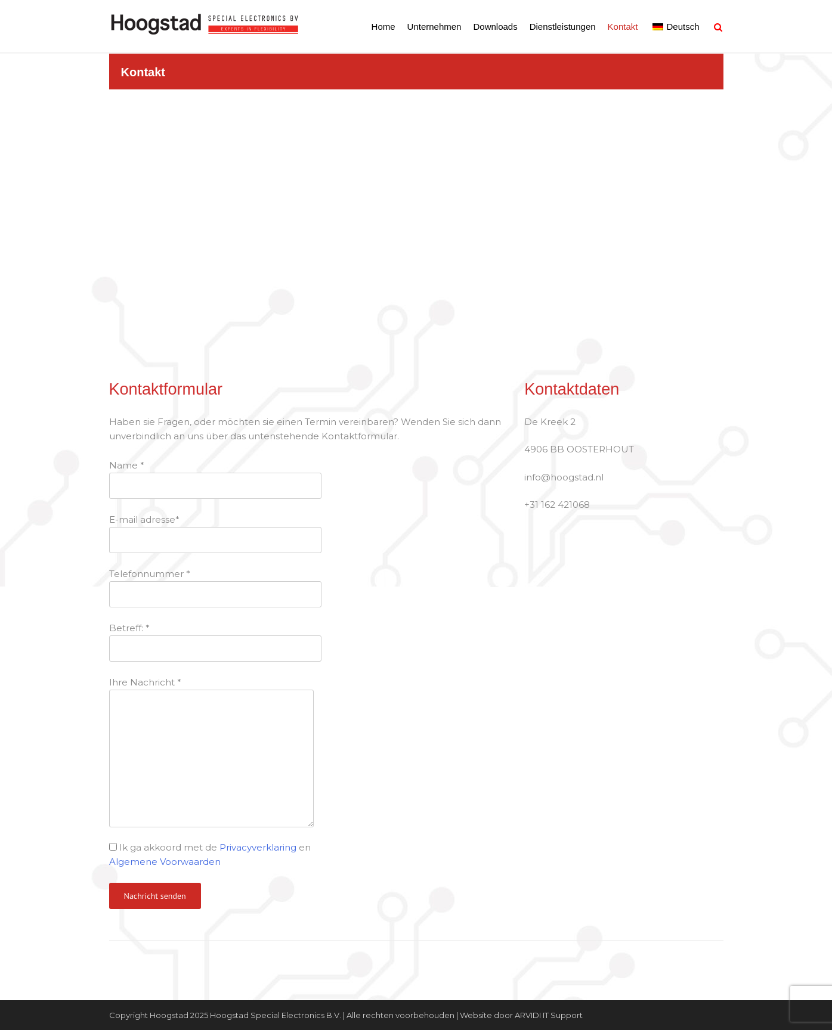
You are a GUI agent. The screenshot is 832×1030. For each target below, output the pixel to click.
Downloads (495, 26)
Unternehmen (434, 26)
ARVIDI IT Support (549, 1015)
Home (383, 26)
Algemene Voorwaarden (165, 861)
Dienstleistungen (563, 26)
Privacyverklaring (257, 847)
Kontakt (623, 26)
